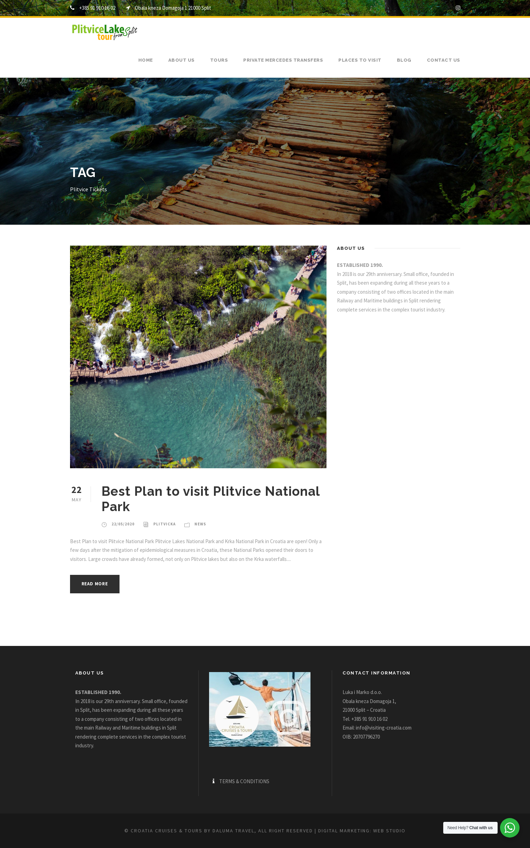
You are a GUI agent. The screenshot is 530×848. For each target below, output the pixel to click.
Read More (95, 584)
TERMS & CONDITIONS (244, 781)
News (200, 524)
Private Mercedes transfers (283, 60)
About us (181, 60)
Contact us (443, 60)
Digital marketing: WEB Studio (362, 830)
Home (145, 60)
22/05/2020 (123, 524)
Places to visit (360, 60)
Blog (404, 60)
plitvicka (164, 524)
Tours (219, 60)
